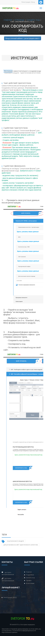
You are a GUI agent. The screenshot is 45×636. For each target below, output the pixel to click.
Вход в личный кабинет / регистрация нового (23, 38)
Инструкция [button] (24, 58)
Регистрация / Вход (28, 2)
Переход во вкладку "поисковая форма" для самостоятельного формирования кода (20, 131)
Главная (29, 572)
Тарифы (29, 580)
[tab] (22, 58)
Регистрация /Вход (10, 597)
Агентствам (30, 583)
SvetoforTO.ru (15, 624)
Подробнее (30, 575)
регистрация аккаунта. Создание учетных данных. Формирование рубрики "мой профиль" (20, 88)
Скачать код (30, 578)
